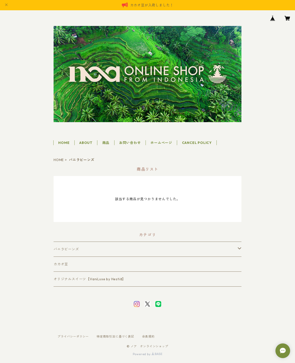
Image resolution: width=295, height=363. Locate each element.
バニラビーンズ (66, 249)
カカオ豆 (61, 264)
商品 (106, 143)
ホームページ (161, 143)
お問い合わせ (130, 143)
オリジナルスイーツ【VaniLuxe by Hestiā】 (90, 279)
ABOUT (85, 143)
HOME (63, 143)
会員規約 (148, 336)
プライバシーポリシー (73, 336)
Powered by (147, 354)
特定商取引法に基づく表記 (115, 336)
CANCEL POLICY (197, 143)
